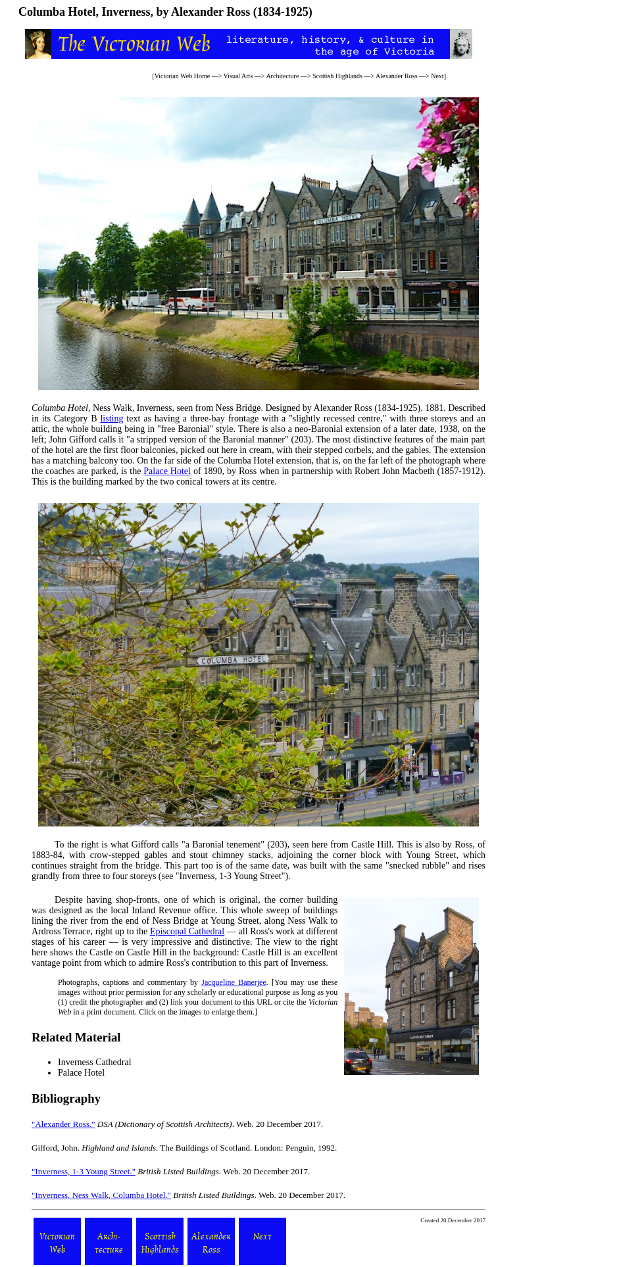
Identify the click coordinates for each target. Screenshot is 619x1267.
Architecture (282, 76)
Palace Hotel (167, 471)
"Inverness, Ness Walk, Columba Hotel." (101, 1195)
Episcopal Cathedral (187, 931)
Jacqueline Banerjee (233, 982)
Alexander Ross (397, 76)
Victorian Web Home (182, 76)
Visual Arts (238, 76)
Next (437, 76)
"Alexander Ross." (63, 1124)
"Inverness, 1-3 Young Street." (84, 1171)
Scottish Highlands (337, 76)
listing (111, 418)
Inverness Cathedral (95, 1062)
